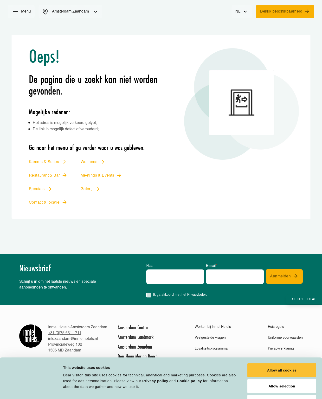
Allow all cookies (282, 336)
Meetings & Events (101, 175)
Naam (150, 266)
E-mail (211, 266)
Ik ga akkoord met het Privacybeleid (180, 294)
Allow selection (282, 352)
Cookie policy (189, 346)
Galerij (90, 189)
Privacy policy (155, 346)
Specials (40, 189)
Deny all (282, 367)
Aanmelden (284, 276)
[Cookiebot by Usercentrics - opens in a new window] (31, 389)
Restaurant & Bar (48, 175)
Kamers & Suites (48, 162)
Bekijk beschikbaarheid (285, 11)
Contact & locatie (48, 202)
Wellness (93, 162)
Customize (250, 389)
